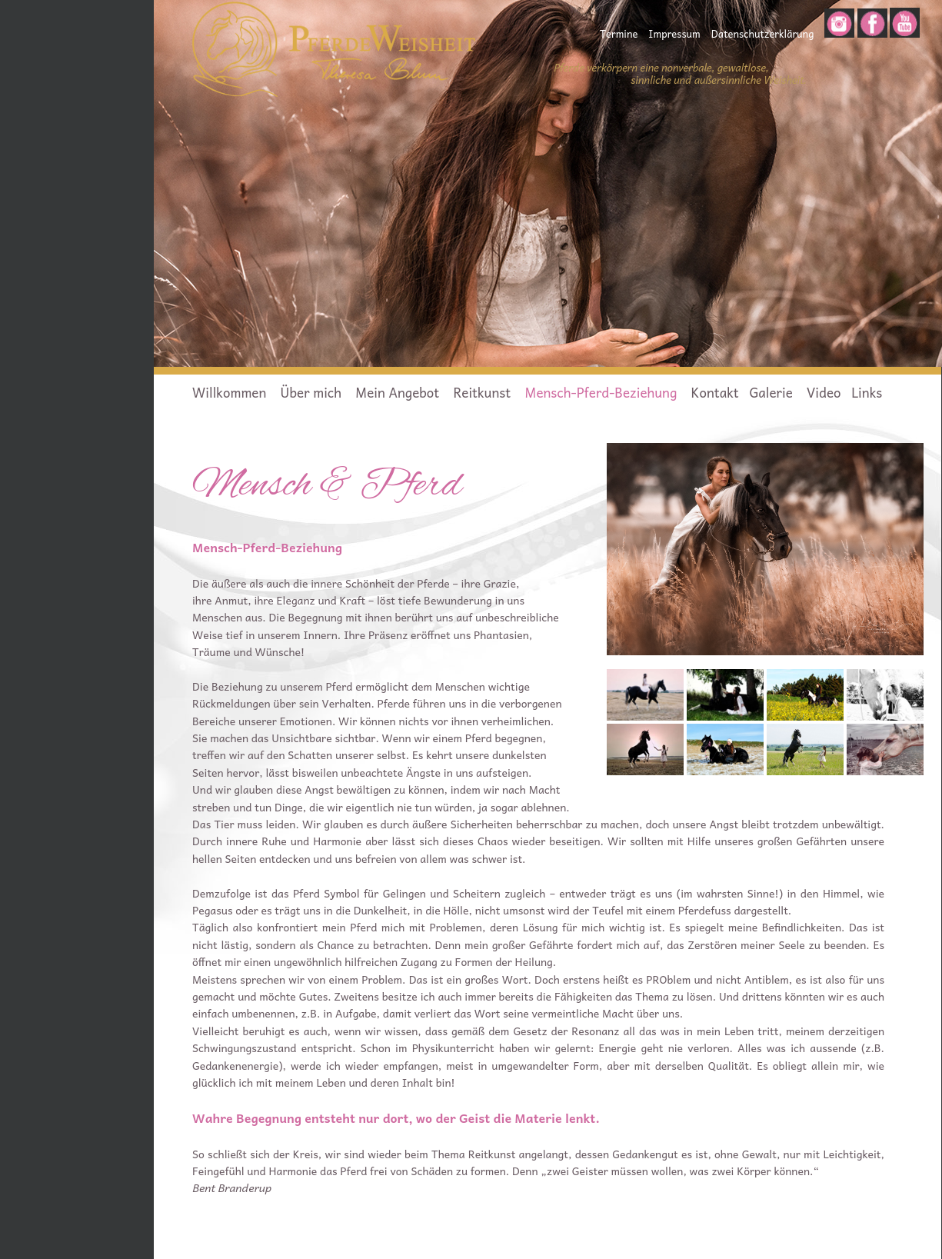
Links (866, 392)
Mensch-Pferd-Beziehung (601, 392)
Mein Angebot (397, 392)
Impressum (674, 33)
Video (823, 392)
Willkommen (229, 392)
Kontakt (715, 392)
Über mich (311, 392)
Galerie (772, 392)
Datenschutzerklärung (762, 33)
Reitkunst (482, 392)
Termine (618, 33)
